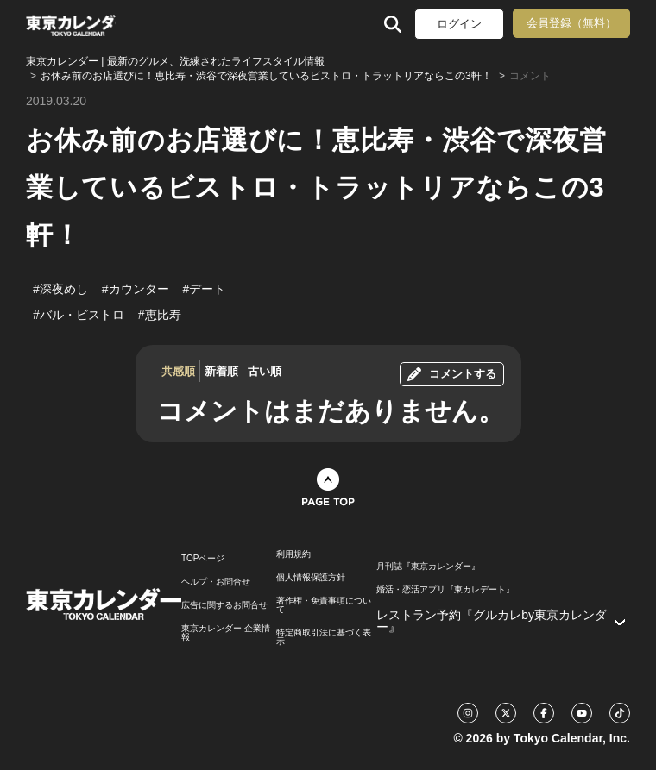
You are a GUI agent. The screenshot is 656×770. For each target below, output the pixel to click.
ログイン (459, 23)
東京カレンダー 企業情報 (225, 633)
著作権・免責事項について (323, 605)
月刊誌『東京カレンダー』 (428, 566)
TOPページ (202, 558)
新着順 (221, 371)
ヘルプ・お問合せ (215, 582)
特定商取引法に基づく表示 (323, 637)
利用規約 (293, 554)
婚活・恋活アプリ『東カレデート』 (445, 589)
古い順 (264, 371)
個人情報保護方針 (310, 577)
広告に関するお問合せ (224, 605)
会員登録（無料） (571, 22)
